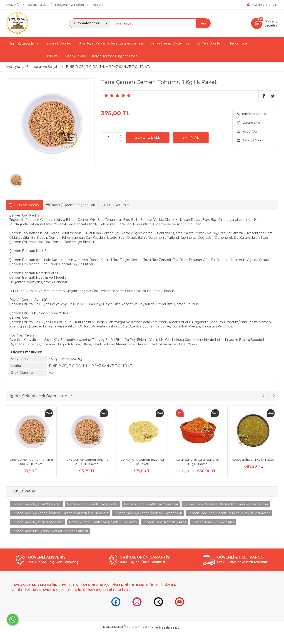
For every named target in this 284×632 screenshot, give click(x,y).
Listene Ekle (248, 122)
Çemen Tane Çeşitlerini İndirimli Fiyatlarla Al (148, 513)
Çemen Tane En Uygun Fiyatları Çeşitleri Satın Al (50, 531)
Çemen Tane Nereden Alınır (164, 522)
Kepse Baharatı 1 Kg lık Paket (253, 459)
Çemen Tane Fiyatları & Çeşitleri (37, 504)
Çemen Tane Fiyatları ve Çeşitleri (93, 504)
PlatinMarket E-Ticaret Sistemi (128, 627)
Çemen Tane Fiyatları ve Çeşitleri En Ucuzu (103, 522)
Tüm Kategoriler (22, 44)
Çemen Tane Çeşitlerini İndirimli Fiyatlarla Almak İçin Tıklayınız (60, 513)
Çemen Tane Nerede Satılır (213, 522)
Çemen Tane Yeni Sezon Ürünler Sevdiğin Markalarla (228, 513)
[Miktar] (109, 137)
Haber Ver (247, 131)
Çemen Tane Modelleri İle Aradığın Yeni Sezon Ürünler (225, 504)
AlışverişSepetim (271, 23)
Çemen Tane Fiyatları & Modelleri (38, 522)
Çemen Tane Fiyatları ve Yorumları (151, 504)
